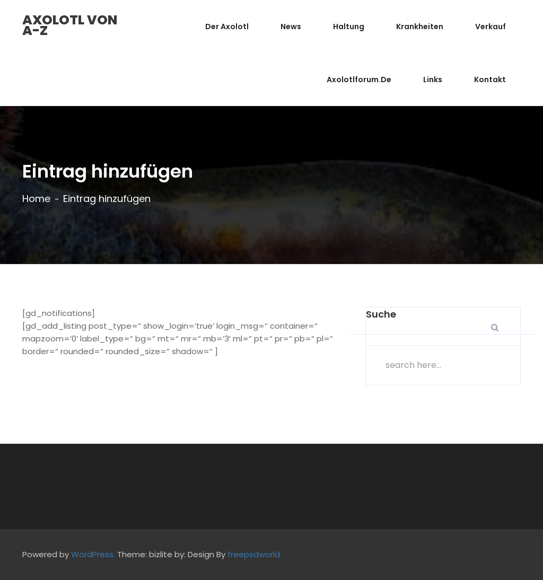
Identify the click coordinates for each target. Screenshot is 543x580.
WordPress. (93, 554)
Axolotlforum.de (359, 79)
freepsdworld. (254, 554)
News (291, 26)
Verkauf (490, 26)
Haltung (348, 26)
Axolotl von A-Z (69, 25)
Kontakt (490, 79)
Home (36, 198)
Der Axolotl (227, 26)
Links (432, 79)
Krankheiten (419, 26)
